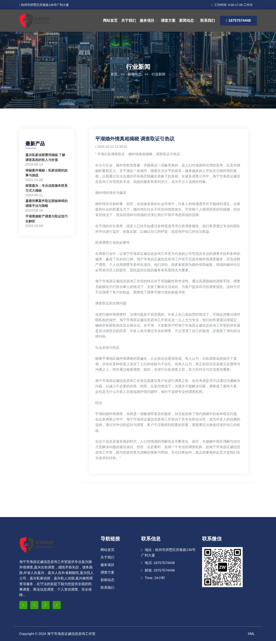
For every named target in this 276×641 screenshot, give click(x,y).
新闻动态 (186, 20)
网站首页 (110, 20)
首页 (114, 74)
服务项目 (147, 20)
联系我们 (207, 20)
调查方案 (168, 20)
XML (251, 634)
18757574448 (238, 20)
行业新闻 (158, 74)
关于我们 (128, 20)
